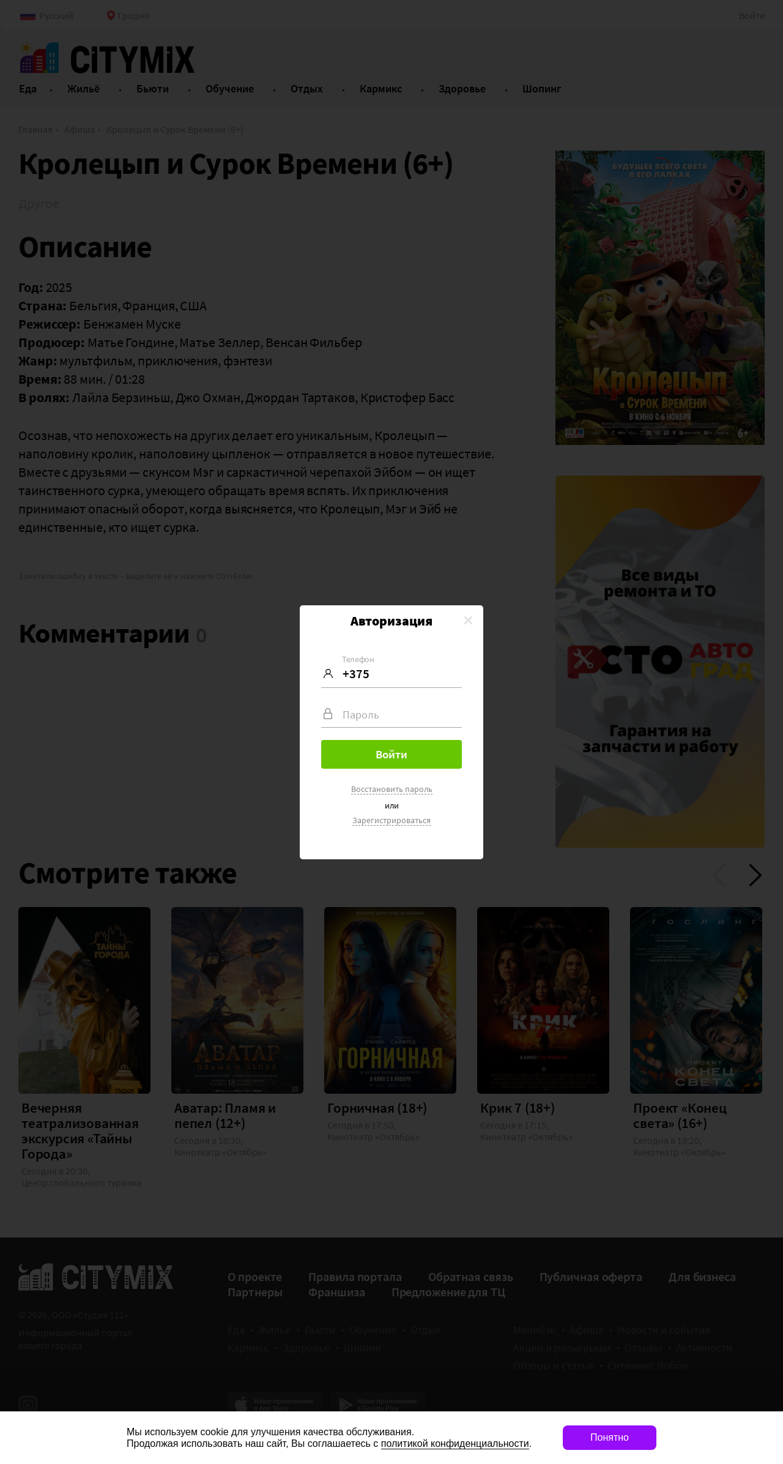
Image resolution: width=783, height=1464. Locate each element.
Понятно (609, 1437)
